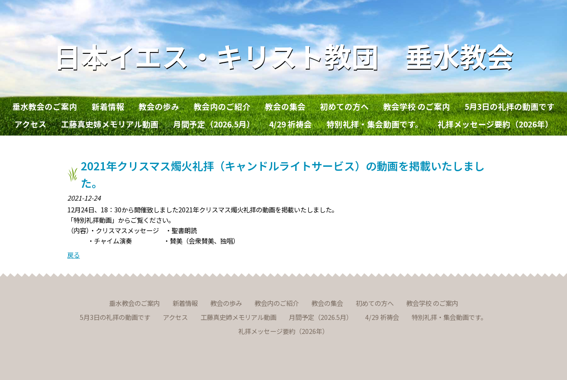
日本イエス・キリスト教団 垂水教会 (284, 55)
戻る (73, 254)
